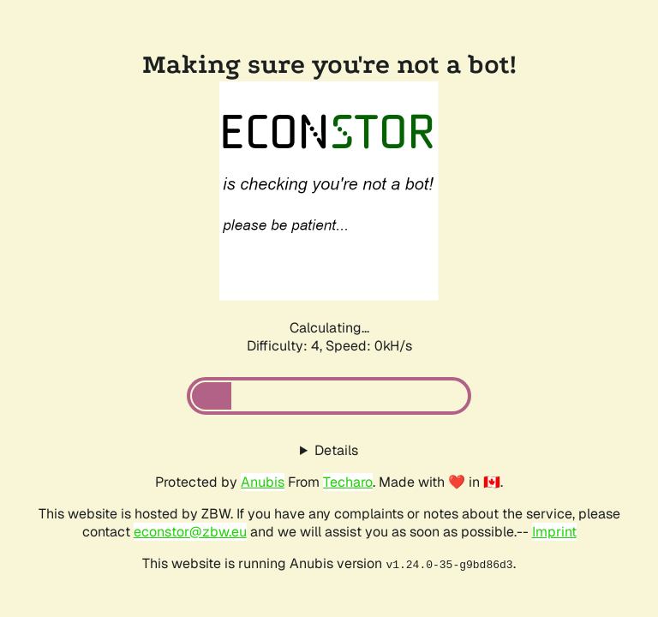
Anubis (262, 482)
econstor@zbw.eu (190, 532)
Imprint (554, 532)
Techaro (348, 482)
